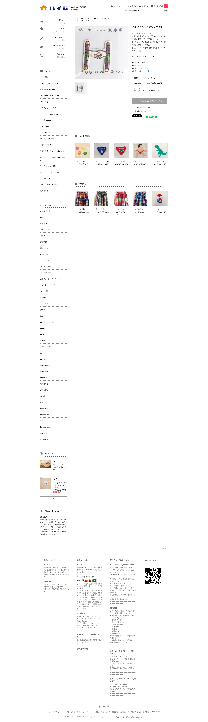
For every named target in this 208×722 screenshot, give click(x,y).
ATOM (159, 712)
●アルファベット (108, 18)
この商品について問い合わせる (150, 101)
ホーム (48, 712)
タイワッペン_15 (102, 161)
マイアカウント (119, 6)
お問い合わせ (70, 712)
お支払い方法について (102, 712)
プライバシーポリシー (85, 712)
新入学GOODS (86, 21)
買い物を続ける (140, 111)
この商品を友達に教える (143, 108)
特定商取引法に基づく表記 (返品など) (145, 90)
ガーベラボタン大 (84, 161)
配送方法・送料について (121, 712)
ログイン (133, 6)
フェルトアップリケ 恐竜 (164, 161)
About (62, 28)
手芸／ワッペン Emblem (90, 18)
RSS (153, 712)
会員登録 (145, 6)
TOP (76, 18)
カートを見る (161, 6)
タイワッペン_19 (121, 161)
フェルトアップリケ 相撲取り (146, 161)
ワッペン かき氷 (161, 209)
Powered (128, 717)
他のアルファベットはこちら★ (143, 56)
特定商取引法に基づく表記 (140, 712)
